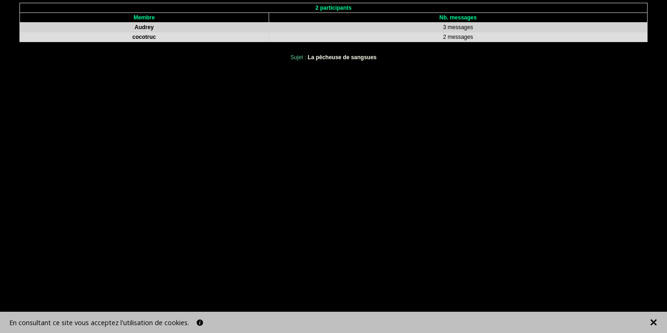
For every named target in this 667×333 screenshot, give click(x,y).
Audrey (144, 27)
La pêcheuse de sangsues (342, 57)
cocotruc (144, 37)
